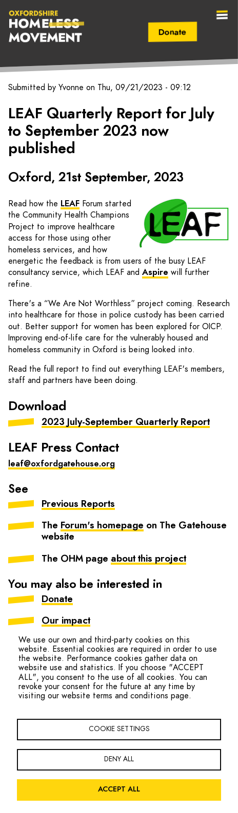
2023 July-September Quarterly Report (126, 422)
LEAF (70, 204)
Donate (172, 32)
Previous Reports (78, 504)
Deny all (119, 759)
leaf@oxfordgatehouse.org (61, 464)
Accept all (119, 789)
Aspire (155, 272)
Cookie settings (119, 729)
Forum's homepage (102, 525)
